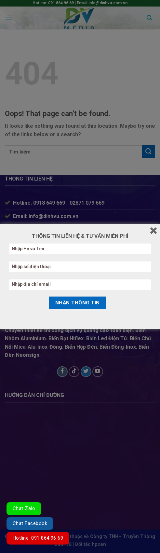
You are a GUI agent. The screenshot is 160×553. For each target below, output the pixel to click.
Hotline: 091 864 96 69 (38, 538)
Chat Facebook (30, 523)
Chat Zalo (24, 508)
